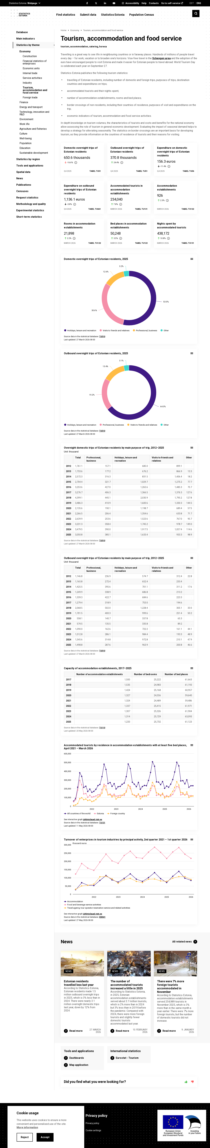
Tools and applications (29, 165)
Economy (25, 51)
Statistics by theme (28, 45)
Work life (24, 124)
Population (25, 143)
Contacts (154, 3)
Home (63, 30)
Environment (26, 119)
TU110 (102, 728)
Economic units (31, 68)
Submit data (88, 14)
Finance (23, 102)
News (19, 178)
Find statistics (65, 14)
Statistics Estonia (112, 14)
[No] (192, 1082)
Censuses (22, 191)
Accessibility (132, 3)
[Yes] (186, 1082)
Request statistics (27, 197)
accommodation (79, 46)
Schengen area (161, 58)
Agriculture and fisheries (33, 128)
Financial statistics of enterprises (35, 62)
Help (144, 3)
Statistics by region (28, 159)
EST (192, 3)
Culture (23, 133)
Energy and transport (31, 107)
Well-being (25, 138)
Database (22, 32)
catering (93, 46)
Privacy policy (92, 1123)
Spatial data (23, 172)
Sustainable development (33, 152)
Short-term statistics (29, 216)
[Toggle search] (196, 13)
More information (27, 1127)
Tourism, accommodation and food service (35, 90)
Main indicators (25, 38)
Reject (25, 1137)
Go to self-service (170, 3)
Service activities (32, 77)
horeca (103, 46)
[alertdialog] (46, 1127)
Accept (45, 1137)
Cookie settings (93, 1130)
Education (24, 148)
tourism (65, 46)
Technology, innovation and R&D (34, 113)
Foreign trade (30, 97)
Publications (23, 184)
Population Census (141, 14)
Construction (30, 56)
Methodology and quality (31, 204)
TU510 (102, 540)
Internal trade (30, 73)
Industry (27, 82)
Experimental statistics (30, 210)
